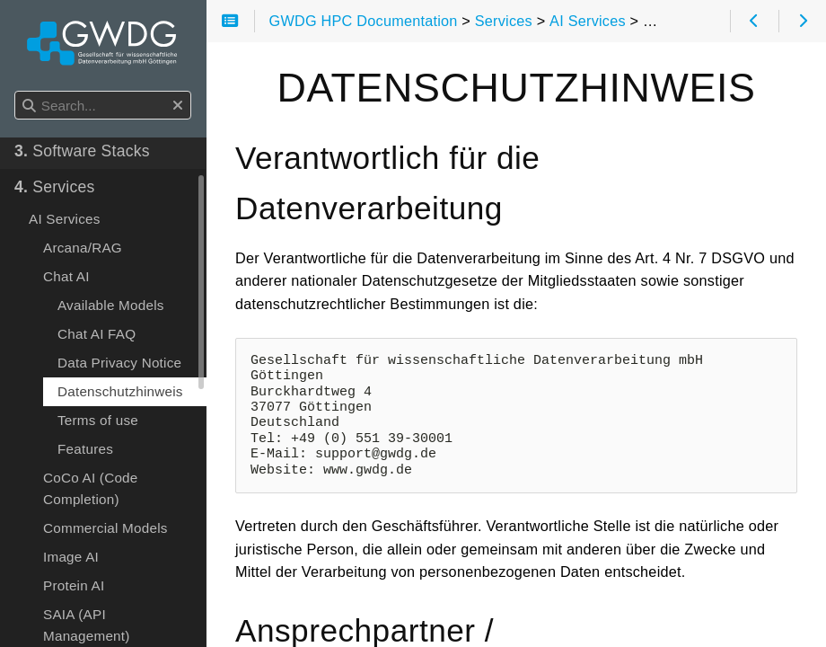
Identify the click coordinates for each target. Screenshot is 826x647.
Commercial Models (105, 618)
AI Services (65, 309)
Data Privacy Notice (119, 453)
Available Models (110, 395)
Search (15, 91)
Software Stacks (82, 242)
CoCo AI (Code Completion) (90, 579)
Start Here (60, 170)
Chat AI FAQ (96, 424)
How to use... (70, 206)
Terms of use (97, 510)
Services (54, 278)
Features (85, 539)
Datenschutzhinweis (120, 482)
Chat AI (66, 367)
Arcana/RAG (82, 338)
